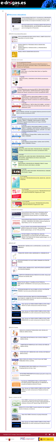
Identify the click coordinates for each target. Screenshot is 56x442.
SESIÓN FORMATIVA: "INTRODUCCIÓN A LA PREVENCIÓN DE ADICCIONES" (32, 48)
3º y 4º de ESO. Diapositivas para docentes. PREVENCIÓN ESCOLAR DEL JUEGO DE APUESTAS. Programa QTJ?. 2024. (30, 204)
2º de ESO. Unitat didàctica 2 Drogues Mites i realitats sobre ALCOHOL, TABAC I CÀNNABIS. (30, 135)
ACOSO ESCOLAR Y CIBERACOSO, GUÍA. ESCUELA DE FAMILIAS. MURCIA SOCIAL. (30, 354)
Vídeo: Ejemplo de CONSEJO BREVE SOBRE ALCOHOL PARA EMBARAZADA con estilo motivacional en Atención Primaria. (30, 321)
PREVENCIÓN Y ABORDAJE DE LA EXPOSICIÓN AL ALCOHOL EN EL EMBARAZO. (30, 248)
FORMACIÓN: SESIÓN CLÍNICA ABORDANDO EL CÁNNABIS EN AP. (30, 255)
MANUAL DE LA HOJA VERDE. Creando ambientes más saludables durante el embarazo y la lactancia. (30, 410)
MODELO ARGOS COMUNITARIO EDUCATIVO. (25, 54)
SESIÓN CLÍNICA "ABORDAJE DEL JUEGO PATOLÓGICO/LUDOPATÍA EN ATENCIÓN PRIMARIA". (30, 270)
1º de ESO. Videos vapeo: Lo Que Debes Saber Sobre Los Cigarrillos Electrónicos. (29, 72)
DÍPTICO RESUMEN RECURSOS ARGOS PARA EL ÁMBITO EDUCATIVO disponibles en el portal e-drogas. (31, 39)
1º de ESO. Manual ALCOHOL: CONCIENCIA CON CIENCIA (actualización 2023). (29, 81)
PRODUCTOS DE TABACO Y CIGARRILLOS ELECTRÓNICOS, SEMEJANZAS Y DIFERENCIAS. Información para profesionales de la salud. (30, 285)
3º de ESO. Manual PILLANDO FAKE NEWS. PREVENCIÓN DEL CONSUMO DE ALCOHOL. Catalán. (31, 172)
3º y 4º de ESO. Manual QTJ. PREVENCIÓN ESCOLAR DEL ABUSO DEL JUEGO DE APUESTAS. (30, 182)
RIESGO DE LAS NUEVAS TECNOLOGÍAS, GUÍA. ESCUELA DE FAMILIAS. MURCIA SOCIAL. (29, 333)
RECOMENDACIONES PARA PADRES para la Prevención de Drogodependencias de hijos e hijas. (28, 369)
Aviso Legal (46, 8)
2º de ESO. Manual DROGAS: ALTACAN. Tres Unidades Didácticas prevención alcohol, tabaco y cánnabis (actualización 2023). (31, 113)
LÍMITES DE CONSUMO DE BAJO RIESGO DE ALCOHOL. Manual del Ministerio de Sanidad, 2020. (30, 277)
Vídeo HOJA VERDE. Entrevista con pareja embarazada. (29, 417)
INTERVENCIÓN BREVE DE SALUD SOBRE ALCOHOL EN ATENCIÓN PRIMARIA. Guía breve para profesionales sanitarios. (30, 292)
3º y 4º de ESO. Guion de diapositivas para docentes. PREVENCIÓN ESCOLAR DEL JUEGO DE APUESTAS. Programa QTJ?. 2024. (30, 195)
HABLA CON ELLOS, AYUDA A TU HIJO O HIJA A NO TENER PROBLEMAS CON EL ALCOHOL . (29, 362)
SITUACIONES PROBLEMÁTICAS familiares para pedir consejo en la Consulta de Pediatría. (31, 376)
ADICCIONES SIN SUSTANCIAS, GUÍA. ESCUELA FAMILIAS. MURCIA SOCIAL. (29, 340)
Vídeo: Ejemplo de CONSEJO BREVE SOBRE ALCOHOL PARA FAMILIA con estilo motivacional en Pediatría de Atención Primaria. (30, 391)
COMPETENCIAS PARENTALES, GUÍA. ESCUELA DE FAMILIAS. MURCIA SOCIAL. (30, 347)
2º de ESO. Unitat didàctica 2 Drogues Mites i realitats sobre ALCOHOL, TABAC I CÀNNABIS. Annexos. (30, 143)
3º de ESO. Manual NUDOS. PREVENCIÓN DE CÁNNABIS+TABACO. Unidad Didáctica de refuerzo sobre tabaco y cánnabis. (29, 164)
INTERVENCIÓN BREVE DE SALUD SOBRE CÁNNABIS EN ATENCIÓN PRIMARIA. (30, 263)
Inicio (41, 8)
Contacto (52, 8)
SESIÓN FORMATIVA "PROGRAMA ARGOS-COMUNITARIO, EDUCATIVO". (31, 45)
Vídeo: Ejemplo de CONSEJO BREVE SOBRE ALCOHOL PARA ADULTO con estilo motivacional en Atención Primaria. (30, 306)
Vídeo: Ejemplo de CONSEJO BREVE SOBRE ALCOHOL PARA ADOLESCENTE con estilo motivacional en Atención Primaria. (30, 314)
